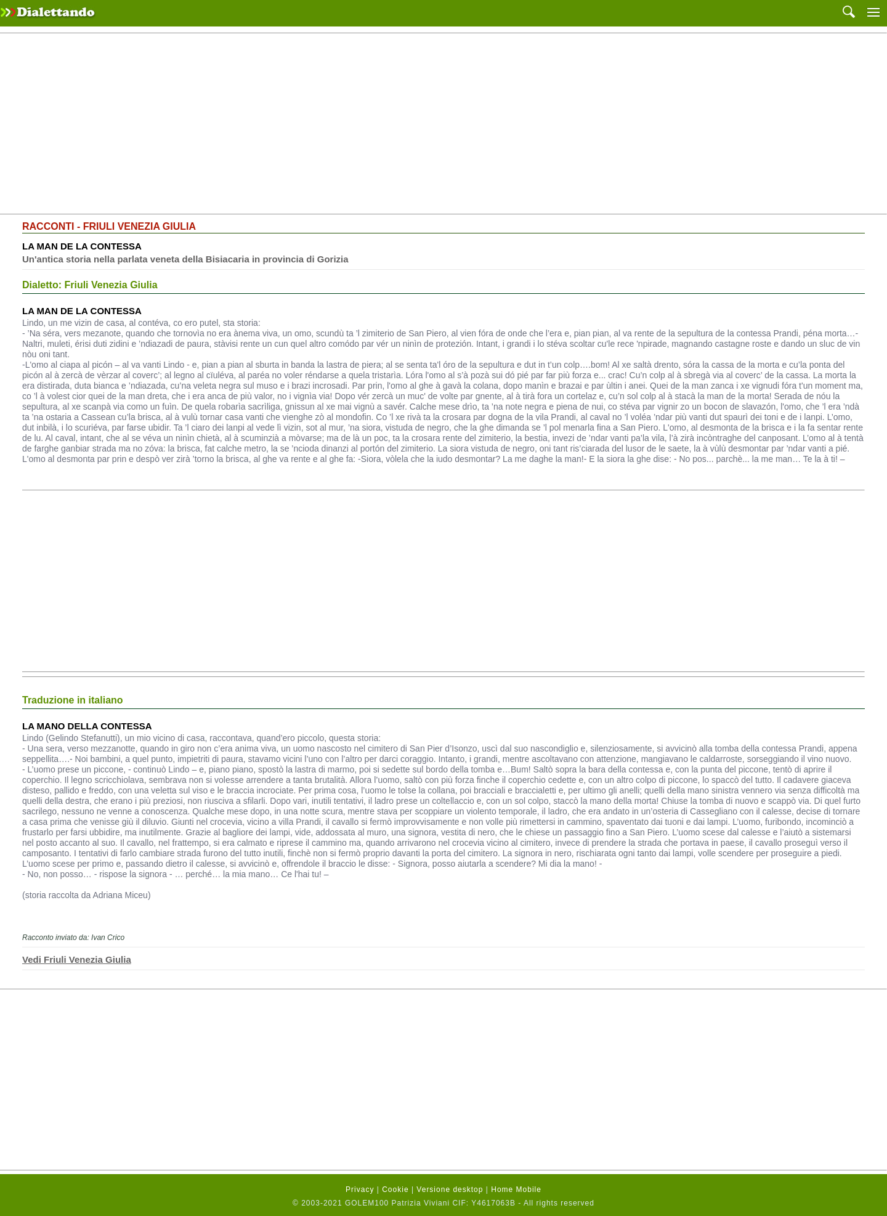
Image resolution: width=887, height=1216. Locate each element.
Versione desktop (449, 1189)
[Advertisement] (443, 124)
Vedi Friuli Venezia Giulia (76, 959)
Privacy (360, 1189)
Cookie (395, 1189)
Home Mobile (516, 1189)
